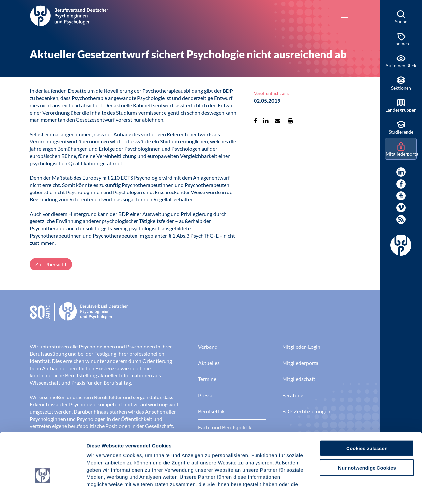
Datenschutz (135, 448)
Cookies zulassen (367, 397)
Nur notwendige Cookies (367, 417)
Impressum (101, 448)
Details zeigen (351, 475)
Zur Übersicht (51, 264)
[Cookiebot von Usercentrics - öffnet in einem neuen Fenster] (43, 475)
